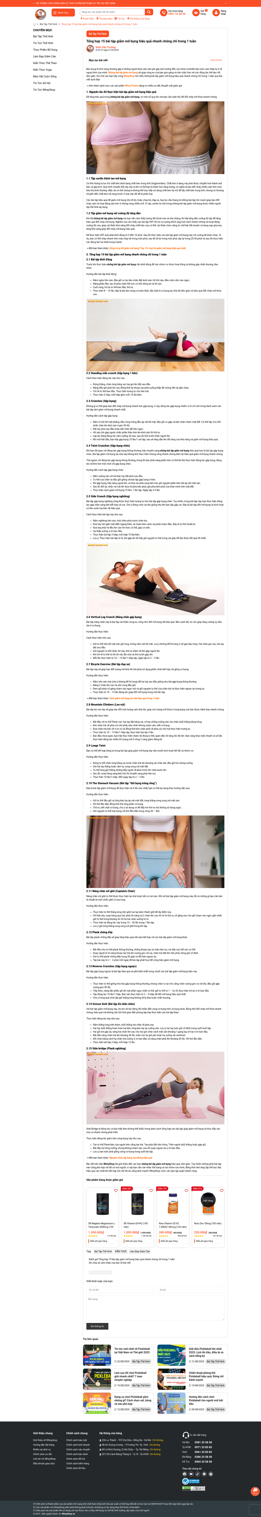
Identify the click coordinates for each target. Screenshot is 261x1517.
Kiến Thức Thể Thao (45, 63)
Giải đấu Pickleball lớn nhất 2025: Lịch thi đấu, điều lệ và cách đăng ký (206, 1352)
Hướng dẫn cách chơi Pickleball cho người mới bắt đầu (206, 1400)
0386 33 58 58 (203, 1456)
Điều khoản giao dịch (44, 1463)
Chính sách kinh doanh (78, 1444)
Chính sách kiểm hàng (77, 1463)
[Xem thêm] (216, 60)
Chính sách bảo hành (77, 1454)
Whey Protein (131, 85)
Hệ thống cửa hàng (138, 18)
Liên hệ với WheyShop (44, 1458)
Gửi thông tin (97, 1326)
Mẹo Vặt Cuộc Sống (44, 76)
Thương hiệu (104, 18)
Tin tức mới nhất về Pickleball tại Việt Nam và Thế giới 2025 (132, 1350)
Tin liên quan (90, 1339)
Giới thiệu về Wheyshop (45, 1440)
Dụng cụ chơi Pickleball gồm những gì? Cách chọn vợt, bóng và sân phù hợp (132, 1400)
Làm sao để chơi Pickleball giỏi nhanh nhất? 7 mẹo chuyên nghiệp (130, 1376)
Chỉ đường (157, 1440)
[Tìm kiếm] (149, 12)
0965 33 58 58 (203, 1461)
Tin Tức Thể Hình (43, 43)
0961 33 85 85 (203, 1452)
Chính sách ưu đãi (42, 1454)
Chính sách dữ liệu (75, 1468)
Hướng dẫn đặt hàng (43, 1444)
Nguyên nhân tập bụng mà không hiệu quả (130, 1157)
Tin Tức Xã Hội (41, 83)
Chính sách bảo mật (76, 1440)
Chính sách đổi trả (75, 1458)
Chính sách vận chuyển (78, 1449)
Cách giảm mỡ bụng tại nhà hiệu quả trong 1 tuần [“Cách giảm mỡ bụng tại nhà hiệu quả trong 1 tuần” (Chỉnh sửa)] (134, 698)
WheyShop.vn (68, 1513)
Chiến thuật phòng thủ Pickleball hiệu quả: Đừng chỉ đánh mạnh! (206, 1376)
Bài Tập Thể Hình (43, 36)
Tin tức (119, 18)
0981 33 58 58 (203, 1442)
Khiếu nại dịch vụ (42, 1449)
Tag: (88, 1251)
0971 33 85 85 (203, 1447)
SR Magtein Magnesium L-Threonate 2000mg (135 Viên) (102, 1225)
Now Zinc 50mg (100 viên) (208, 1223)
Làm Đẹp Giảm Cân (44, 56)
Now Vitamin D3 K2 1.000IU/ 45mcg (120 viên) (173, 1225)
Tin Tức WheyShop (44, 89)
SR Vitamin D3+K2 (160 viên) (136, 1225)
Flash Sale (87, 18)
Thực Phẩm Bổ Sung (45, 49)
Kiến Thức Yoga (42, 69)
